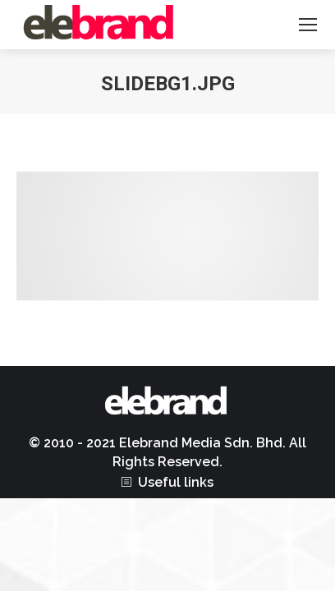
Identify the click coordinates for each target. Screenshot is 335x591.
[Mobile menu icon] (308, 24)
